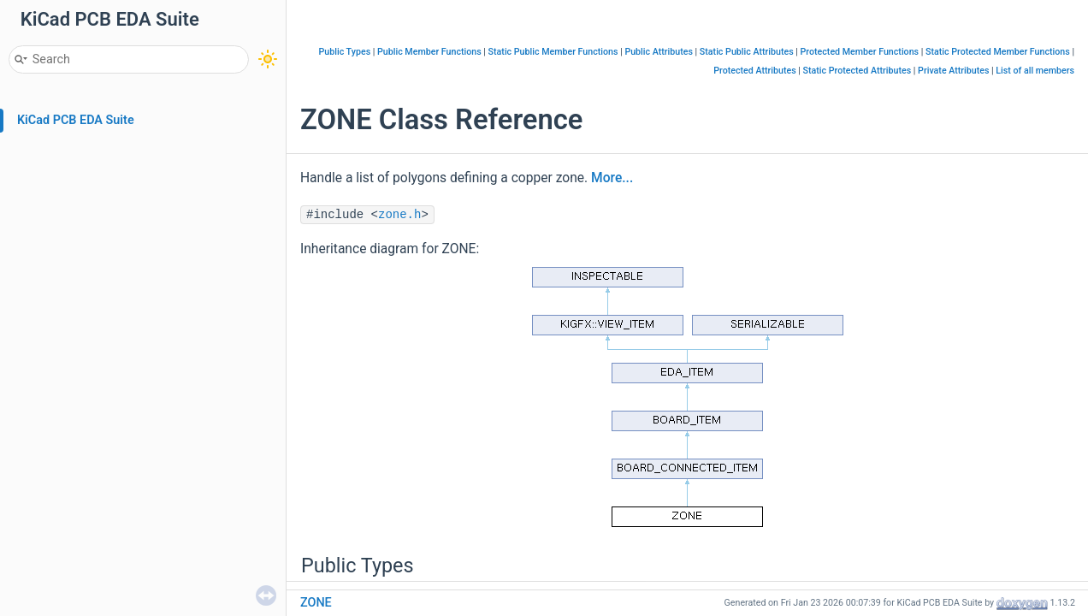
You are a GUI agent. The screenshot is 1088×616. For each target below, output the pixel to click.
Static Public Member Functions (553, 51)
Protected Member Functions (860, 51)
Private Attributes (953, 70)
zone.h (399, 215)
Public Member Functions (429, 51)
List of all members (1035, 70)
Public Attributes (658, 51)
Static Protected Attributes (857, 70)
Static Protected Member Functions (997, 51)
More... (612, 178)
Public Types (345, 51)
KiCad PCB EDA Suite (75, 120)
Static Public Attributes (747, 51)
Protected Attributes (754, 70)
